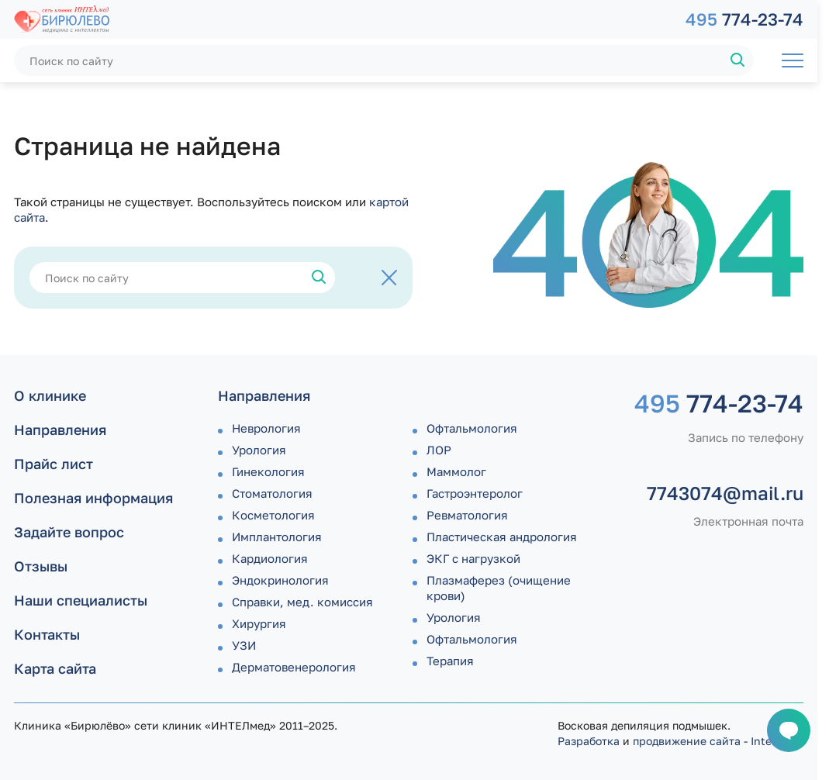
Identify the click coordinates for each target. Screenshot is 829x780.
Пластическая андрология (502, 537)
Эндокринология (280, 580)
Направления (60, 429)
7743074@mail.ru (725, 493)
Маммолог (456, 471)
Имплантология (277, 537)
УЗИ (244, 645)
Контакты (47, 634)
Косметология (273, 515)
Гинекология (268, 471)
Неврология (266, 428)
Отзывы (40, 566)
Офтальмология (472, 428)
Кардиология (270, 558)
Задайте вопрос (69, 531)
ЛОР (439, 450)
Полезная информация (93, 497)
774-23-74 (744, 19)
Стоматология (272, 493)
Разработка (589, 740)
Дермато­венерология (294, 667)
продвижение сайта (687, 740)
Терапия (450, 661)
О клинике (50, 395)
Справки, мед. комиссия (302, 602)
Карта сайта (55, 668)
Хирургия (259, 623)
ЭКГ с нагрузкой (473, 558)
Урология (259, 450)
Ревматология (467, 515)
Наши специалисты (80, 600)
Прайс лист (53, 463)
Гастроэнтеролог (475, 493)
